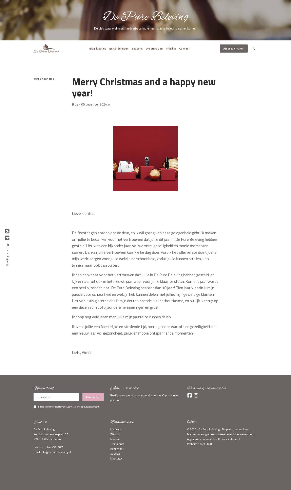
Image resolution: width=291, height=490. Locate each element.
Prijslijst (171, 48)
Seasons (137, 48)
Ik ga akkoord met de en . (69, 406)
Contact (184, 48)
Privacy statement (229, 439)
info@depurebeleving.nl (56, 452)
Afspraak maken (233, 48)
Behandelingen (119, 48)
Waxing (114, 434)
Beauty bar (116, 449)
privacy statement (90, 406)
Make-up (115, 439)
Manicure (115, 429)
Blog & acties (97, 48)
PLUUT (208, 444)
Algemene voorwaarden (202, 439)
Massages (116, 458)
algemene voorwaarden (68, 406)
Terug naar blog (44, 78)
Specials (115, 453)
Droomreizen (154, 48)
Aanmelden (93, 397)
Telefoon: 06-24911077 (48, 447)
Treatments (117, 444)
